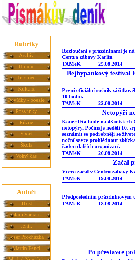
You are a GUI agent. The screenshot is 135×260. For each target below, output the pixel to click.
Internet (26, 78)
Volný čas (26, 156)
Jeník (26, 226)
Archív (26, 55)
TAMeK (71, 64)
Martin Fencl (26, 248)
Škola (26, 145)
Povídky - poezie (26, 100)
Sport (26, 133)
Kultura (26, 89)
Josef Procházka (26, 237)
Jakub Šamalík (26, 214)
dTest (26, 203)
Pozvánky (26, 111)
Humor (26, 66)
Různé (26, 122)
